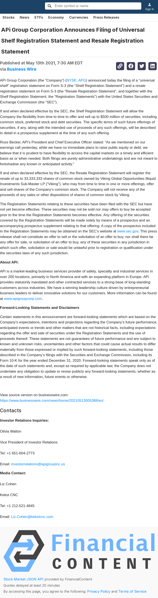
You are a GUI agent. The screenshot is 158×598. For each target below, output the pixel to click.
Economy (56, 17)
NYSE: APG (76, 80)
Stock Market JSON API (23, 579)
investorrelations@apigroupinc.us (38, 464)
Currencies (78, 17)
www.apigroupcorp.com (23, 299)
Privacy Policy (98, 591)
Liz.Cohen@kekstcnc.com (32, 517)
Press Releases (106, 17)
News (24, 17)
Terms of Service (132, 591)
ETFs (38, 17)
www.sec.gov (127, 231)
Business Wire (21, 69)
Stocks (9, 17)
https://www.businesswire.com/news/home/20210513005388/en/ (52, 401)
